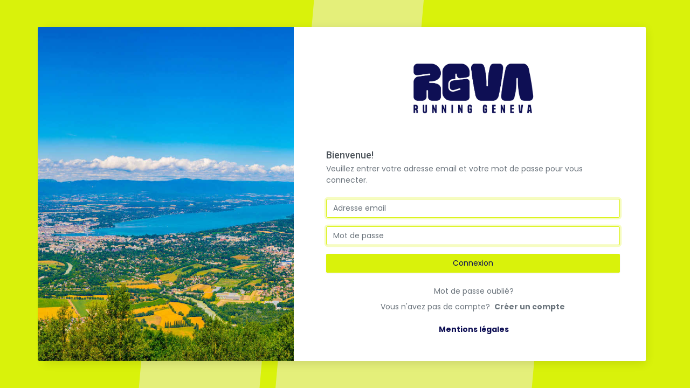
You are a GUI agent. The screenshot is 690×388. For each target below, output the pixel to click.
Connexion (473, 263)
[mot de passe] (473, 235)
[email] (473, 208)
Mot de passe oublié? (474, 291)
